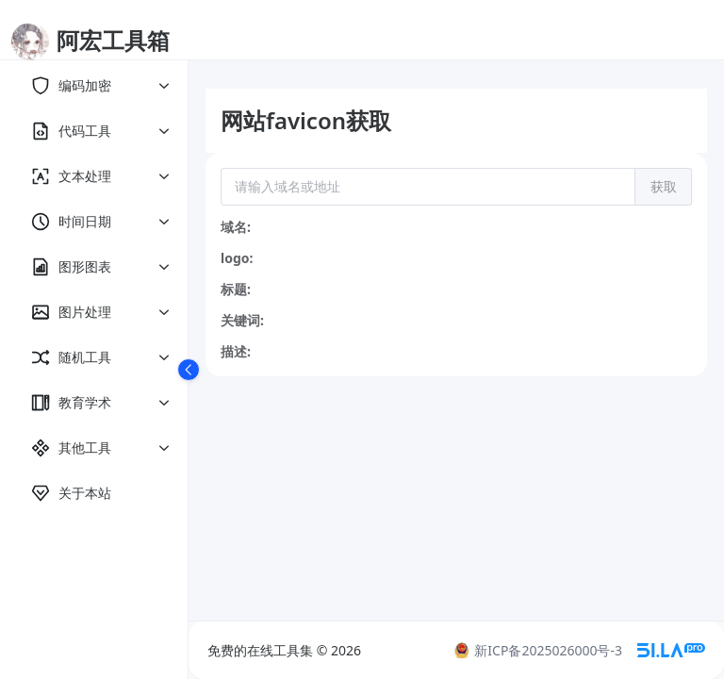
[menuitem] (94, 86)
